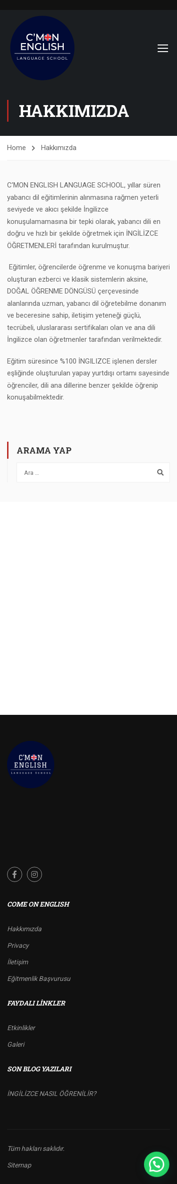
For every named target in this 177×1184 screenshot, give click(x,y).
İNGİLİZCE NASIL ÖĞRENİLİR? (51, 1093)
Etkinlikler (21, 1028)
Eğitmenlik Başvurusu (38, 978)
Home (16, 147)
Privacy (18, 945)
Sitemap (19, 1165)
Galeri (15, 1044)
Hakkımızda (24, 929)
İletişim (17, 962)
